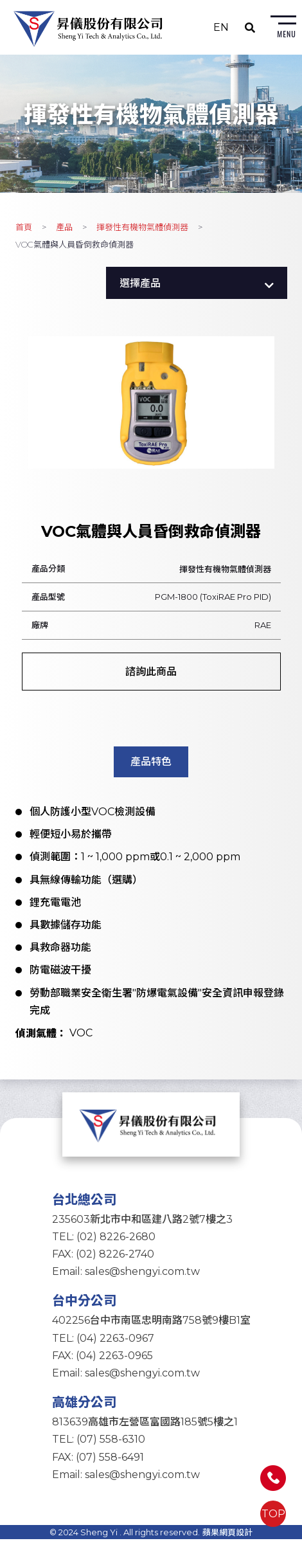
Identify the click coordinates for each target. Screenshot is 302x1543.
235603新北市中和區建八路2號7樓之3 (142, 1222)
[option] (151, 404)
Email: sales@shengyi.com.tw (126, 1275)
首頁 (23, 228)
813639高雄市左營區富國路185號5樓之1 (145, 1426)
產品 (64, 228)
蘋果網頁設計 (227, 1536)
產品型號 (48, 598)
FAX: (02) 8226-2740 (103, 1258)
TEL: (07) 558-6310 (98, 1443)
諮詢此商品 (151, 673)
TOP (273, 1514)
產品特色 (151, 763)
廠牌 (39, 626)
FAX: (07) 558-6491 (98, 1460)
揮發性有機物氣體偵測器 (142, 228)
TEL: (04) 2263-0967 (103, 1341)
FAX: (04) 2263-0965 (102, 1359)
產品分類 (48, 569)
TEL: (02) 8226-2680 (103, 1240)
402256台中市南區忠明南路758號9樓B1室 (151, 1324)
